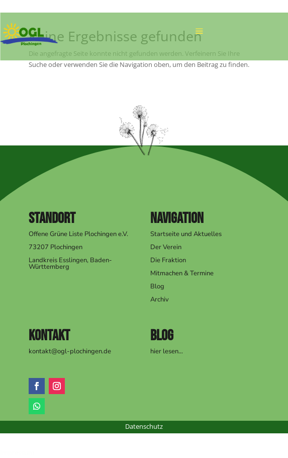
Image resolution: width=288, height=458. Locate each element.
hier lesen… (166, 351)
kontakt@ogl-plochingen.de (70, 351)
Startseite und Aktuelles (186, 234)
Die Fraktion (168, 260)
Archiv (159, 299)
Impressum (17, 452)
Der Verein (165, 247)
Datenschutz (144, 426)
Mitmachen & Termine (182, 273)
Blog (157, 286)
